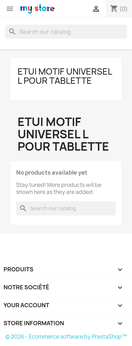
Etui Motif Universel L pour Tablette (65, 76)
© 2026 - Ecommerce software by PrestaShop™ (66, 336)
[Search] (66, 32)
